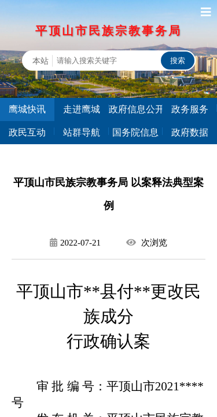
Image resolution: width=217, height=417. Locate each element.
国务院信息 (135, 132)
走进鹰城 (81, 109)
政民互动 (27, 132)
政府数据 (189, 132)
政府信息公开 (136, 109)
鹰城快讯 (27, 109)
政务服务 (189, 109)
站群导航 (81, 132)
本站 (40, 60)
